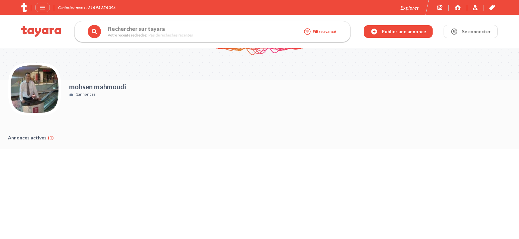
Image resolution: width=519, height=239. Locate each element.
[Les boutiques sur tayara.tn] (440, 7)
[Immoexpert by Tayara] (458, 7)
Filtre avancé (319, 32)
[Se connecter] (471, 31)
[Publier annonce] (398, 31)
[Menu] (42, 8)
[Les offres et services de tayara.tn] (492, 7)
